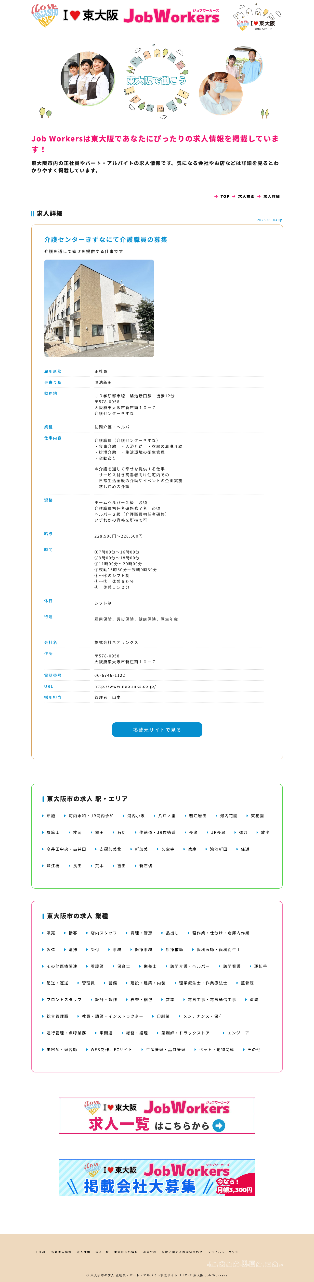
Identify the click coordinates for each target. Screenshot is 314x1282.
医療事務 (144, 949)
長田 (77, 865)
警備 (112, 983)
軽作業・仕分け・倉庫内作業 (221, 933)
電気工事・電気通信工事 (212, 999)
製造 (51, 949)
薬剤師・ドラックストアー (187, 1033)
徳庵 (192, 849)
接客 (73, 933)
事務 (117, 949)
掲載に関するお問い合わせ (182, 1252)
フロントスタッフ (64, 999)
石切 (121, 832)
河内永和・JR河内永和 (91, 815)
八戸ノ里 (167, 815)
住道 (245, 849)
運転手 (260, 966)
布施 (51, 815)
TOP (225, 196)
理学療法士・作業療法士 (203, 983)
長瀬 (193, 832)
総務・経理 (137, 1033)
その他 (254, 1049)
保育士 (124, 966)
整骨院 (247, 983)
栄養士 (150, 966)
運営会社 (150, 1252)
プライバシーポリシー (225, 1252)
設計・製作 (106, 999)
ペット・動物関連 (216, 1049)
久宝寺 (168, 849)
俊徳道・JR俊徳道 (157, 832)
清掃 (73, 949)
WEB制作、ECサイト (112, 1049)
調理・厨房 (142, 933)
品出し (172, 933)
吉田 (121, 865)
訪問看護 (232, 966)
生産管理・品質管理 (166, 1049)
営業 (170, 999)
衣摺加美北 (111, 849)
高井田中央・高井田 (66, 849)
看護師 (97, 966)
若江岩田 (198, 815)
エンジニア (238, 1033)
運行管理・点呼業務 (66, 1033)
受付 (95, 949)
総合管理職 (58, 1016)
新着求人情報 (61, 1252)
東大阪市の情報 (126, 1252)
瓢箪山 (53, 832)
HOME (41, 1252)
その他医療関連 (62, 966)
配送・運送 (58, 983)
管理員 (88, 983)
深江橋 (53, 865)
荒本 (99, 865)
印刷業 (163, 1016)
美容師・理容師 (62, 1049)
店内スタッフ (104, 933)
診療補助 (174, 949)
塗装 (254, 999)
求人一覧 (102, 1252)
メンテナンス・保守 (203, 1016)
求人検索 (246, 196)
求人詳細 (50, 213)
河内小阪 (136, 815)
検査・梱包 (142, 999)
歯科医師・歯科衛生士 (219, 949)
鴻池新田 (219, 849)
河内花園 (229, 815)
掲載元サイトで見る (157, 729)
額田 (99, 832)
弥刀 (243, 832)
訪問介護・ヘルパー (190, 966)
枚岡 (77, 832)
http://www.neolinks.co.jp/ (125, 686)
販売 (51, 933)
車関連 (106, 1033)
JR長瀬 (218, 832)
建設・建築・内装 (148, 983)
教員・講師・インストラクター (113, 1016)
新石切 (146, 865)
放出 (265, 832)
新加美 (141, 849)
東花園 (257, 815)
